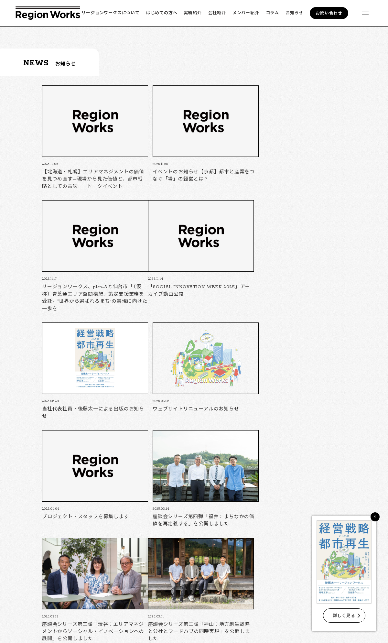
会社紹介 (217, 13)
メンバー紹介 (245, 13)
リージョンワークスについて (110, 13)
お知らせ (294, 13)
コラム (272, 13)
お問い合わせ (329, 13)
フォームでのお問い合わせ (255, 627)
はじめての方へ (162, 13)
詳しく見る (344, 616)
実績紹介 (192, 13)
